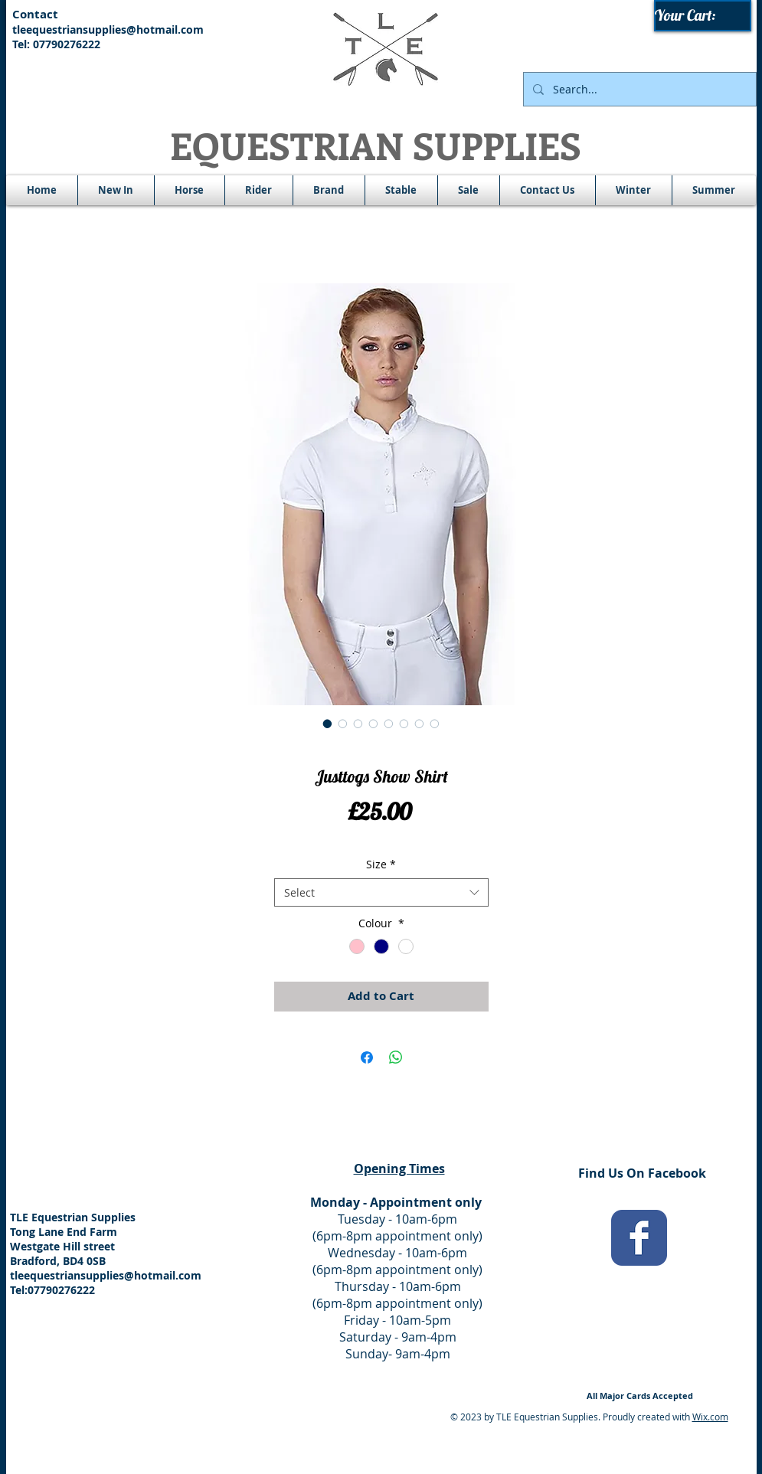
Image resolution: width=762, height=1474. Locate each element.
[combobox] (381, 892)
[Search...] (638, 89)
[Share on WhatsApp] (396, 1057)
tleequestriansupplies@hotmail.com (108, 29)
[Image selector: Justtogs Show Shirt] (327, 723)
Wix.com (710, 1416)
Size (381, 864)
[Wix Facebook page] (639, 1238)
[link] (703, 16)
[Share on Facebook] (367, 1057)
